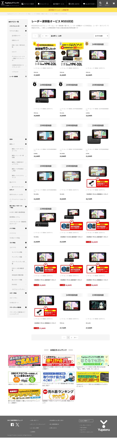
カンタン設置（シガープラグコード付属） (17, 57)
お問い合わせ (53, 429)
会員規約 (32, 433)
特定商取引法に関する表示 (56, 422)
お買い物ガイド (34, 422)
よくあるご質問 (34, 429)
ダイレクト (21, 14)
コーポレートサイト (86, 426)
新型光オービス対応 (17, 73)
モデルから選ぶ (14, 35)
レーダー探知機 (36, 14)
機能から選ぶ (44, 14)
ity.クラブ (83, 431)
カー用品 (28, 14)
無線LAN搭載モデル (17, 68)
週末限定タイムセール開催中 (59, 10)
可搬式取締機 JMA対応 (17, 52)
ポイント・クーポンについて (38, 425)
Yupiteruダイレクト (12, 14)
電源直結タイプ (15, 63)
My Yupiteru (83, 428)
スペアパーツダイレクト (87, 433)
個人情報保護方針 (54, 425)
